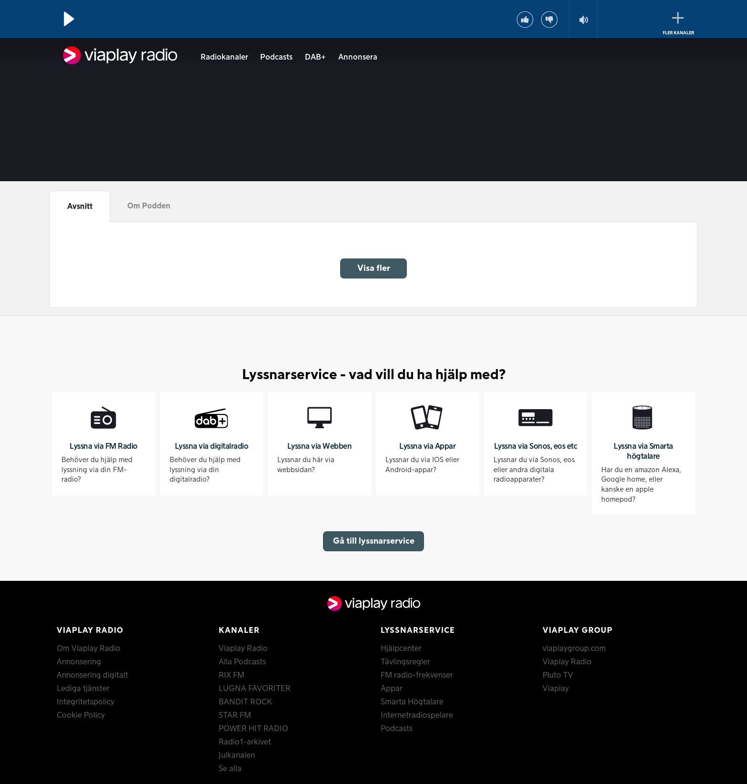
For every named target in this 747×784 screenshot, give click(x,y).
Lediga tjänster (83, 688)
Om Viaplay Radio (89, 648)
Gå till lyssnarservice (373, 541)
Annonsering (79, 662)
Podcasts (276, 57)
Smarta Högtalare (412, 702)
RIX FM (231, 675)
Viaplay (556, 688)
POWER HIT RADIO (253, 728)
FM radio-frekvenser (417, 675)
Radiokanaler (224, 57)
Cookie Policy (81, 715)
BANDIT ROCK (245, 702)
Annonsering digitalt (92, 675)
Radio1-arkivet (245, 742)
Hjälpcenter (401, 648)
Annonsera (357, 57)
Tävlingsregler (405, 662)
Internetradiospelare (417, 715)
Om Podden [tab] (149, 206)
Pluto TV (558, 675)
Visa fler (373, 268)
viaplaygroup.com (574, 648)
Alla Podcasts (242, 662)
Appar (392, 688)
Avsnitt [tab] (79, 206)
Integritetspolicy (85, 702)
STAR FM (235, 715)
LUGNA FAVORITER (255, 688)
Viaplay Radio (243, 648)
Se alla (230, 769)
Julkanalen (237, 755)
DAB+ (315, 57)
